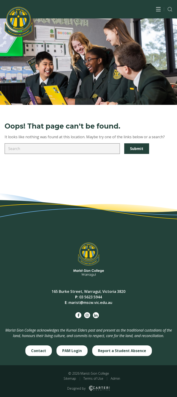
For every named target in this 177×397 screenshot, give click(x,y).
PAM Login (72, 350)
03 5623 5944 (90, 297)
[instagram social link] (87, 315)
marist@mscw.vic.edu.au (90, 302)
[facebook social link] (78, 315)
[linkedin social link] (96, 315)
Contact (38, 350)
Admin (115, 378)
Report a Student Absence (122, 350)
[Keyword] (62, 148)
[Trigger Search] (170, 9)
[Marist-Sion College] (18, 22)
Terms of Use (93, 378)
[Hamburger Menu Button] (158, 9)
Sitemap (70, 378)
